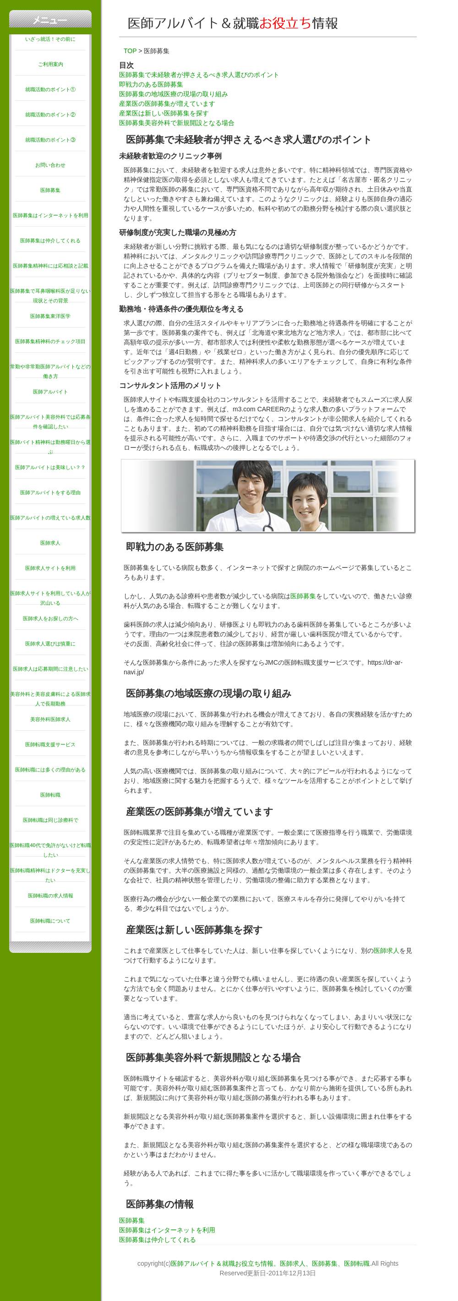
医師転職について (50, 921)
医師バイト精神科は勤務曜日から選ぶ (50, 446)
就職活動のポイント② (50, 114)
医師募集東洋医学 (50, 316)
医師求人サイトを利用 (50, 568)
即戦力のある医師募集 (151, 84)
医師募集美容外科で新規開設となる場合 (176, 122)
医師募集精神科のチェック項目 (50, 341)
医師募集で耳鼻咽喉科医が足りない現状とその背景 (50, 295)
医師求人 (50, 543)
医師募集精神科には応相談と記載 (50, 265)
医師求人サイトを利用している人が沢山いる (50, 598)
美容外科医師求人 (50, 719)
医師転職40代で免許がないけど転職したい (50, 850)
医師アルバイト (50, 391)
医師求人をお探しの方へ (50, 618)
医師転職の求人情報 (50, 895)
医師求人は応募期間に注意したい (50, 669)
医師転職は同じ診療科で (50, 820)
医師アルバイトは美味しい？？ (50, 467)
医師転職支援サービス (50, 744)
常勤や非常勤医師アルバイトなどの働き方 (50, 371)
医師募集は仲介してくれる (50, 240)
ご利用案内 (50, 64)
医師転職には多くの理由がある (50, 769)
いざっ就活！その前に (50, 39)
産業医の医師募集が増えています (167, 103)
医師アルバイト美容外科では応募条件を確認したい (50, 421)
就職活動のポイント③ (50, 139)
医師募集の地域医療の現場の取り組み (173, 94)
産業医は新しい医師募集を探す (164, 113)
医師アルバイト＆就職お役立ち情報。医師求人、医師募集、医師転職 (270, 1263)
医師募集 (50, 190)
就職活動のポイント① (50, 89)
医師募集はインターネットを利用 (50, 215)
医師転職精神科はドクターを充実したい (50, 875)
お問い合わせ (50, 165)
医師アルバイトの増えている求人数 (50, 517)
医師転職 (50, 795)
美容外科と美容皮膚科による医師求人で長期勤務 (50, 698)
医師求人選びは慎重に (50, 643)
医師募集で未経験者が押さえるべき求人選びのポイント (199, 74)
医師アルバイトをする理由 (50, 492)
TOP (130, 51)
